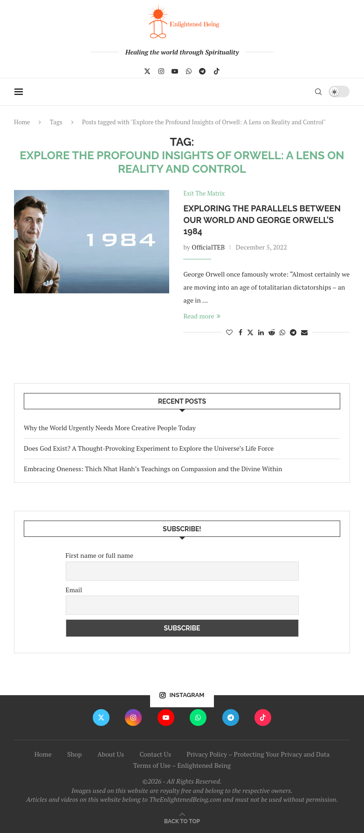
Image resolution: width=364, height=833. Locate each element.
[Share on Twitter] (250, 332)
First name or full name (99, 555)
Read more (201, 316)
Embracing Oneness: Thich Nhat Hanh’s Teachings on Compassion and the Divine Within (153, 468)
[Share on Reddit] (271, 332)
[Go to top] (182, 820)
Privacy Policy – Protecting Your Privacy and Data (258, 754)
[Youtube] (175, 71)
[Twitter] (147, 71)
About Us (110, 754)
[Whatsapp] (189, 71)
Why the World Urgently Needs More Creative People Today (110, 428)
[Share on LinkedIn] (261, 332)
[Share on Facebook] (240, 332)
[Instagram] (161, 71)
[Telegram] (202, 71)
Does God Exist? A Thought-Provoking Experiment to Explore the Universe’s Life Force (149, 448)
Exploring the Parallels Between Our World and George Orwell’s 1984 (262, 219)
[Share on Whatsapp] (282, 332)
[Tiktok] (216, 71)
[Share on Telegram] (293, 332)
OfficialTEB (208, 247)
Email (74, 589)
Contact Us (155, 754)
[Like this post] (229, 332)
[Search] (318, 91)
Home (22, 122)
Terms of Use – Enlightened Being (182, 765)
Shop (74, 754)
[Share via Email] (304, 332)
